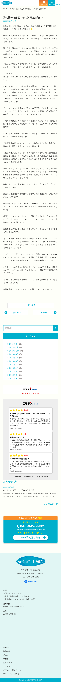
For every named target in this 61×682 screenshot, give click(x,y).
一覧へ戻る (30, 305)
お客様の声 (7, 663)
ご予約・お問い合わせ (12, 670)
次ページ (44, 313)
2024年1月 (14, 347)
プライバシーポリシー (12, 674)
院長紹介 (7, 648)
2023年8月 (14, 354)
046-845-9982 (33, 577)
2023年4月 (14, 361)
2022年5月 (14, 371)
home (5, 9)
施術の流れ (7, 651)
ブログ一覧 (14, 9)
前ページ (17, 313)
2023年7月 (14, 358)
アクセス (7, 666)
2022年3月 (14, 375)
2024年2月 (14, 344)
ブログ (6, 659)
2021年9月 (14, 378)
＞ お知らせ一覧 (51, 504)
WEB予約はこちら (30, 537)
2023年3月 (14, 365)
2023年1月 (14, 368)
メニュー (7, 655)
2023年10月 (14, 351)
